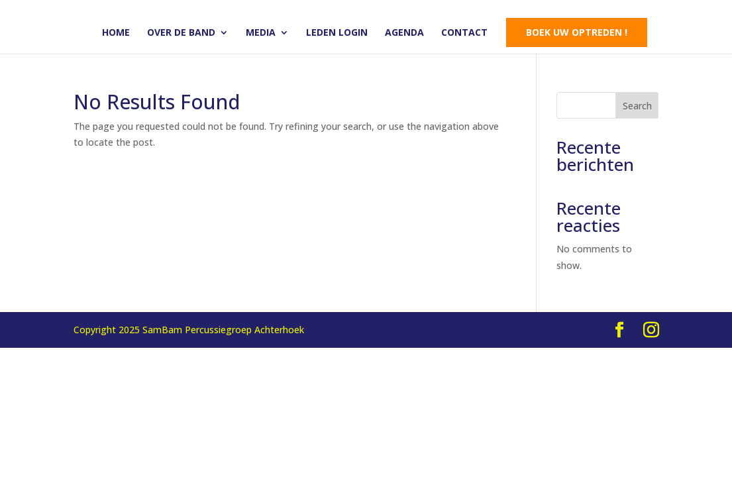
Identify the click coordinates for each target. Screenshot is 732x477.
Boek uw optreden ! (576, 32)
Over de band (181, 33)
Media (261, 33)
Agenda (404, 33)
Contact (464, 33)
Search (637, 105)
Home (116, 33)
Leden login (337, 33)
